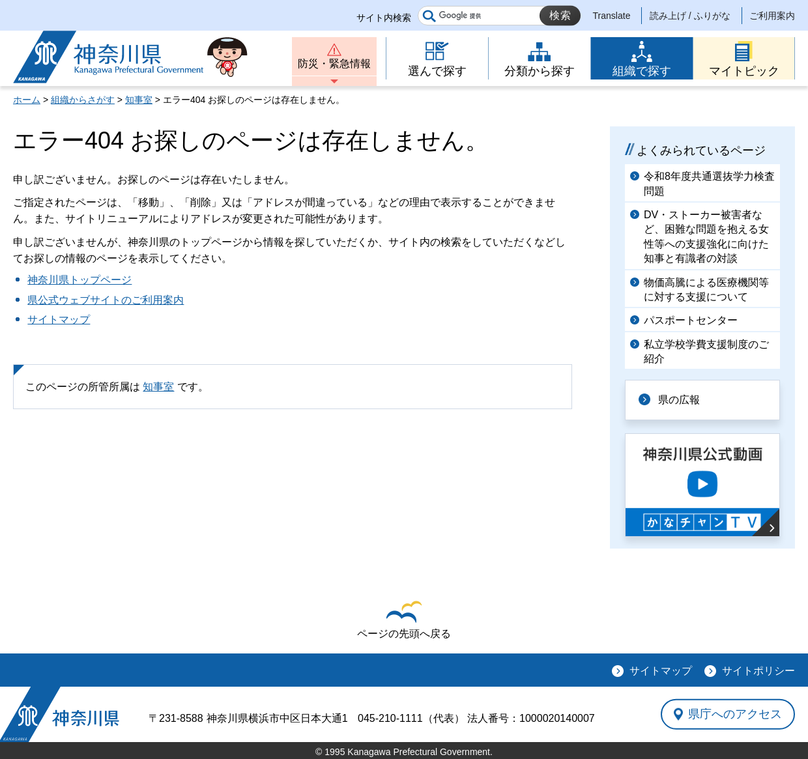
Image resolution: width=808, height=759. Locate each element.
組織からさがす (83, 99)
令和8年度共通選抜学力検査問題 (709, 183)
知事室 (138, 99)
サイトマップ (58, 319)
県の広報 (679, 399)
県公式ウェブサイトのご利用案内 (105, 300)
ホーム (26, 99)
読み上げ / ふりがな (690, 15)
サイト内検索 (383, 17)
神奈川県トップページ (79, 279)
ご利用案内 (772, 15)
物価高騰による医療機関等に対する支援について (706, 289)
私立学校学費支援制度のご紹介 (706, 351)
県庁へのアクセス (735, 714)
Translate (612, 15)
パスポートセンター (691, 320)
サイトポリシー (758, 670)
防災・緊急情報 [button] (334, 63)
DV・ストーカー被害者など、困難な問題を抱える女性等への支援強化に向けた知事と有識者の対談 (706, 236)
